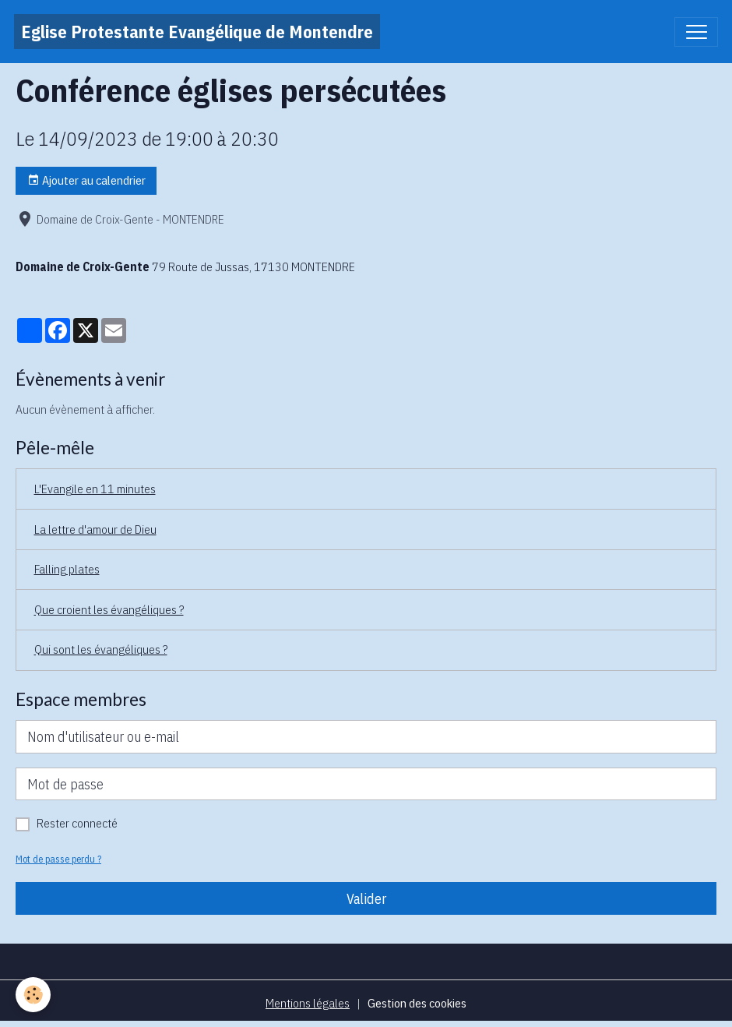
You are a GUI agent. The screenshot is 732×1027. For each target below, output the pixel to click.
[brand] (197, 31)
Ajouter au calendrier (86, 180)
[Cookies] (33, 994)
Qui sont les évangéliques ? (100, 649)
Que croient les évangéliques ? (109, 609)
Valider (366, 899)
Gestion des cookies (417, 1003)
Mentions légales (308, 1003)
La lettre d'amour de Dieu (95, 529)
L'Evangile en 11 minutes (95, 488)
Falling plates (67, 569)
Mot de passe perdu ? (58, 858)
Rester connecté (77, 823)
